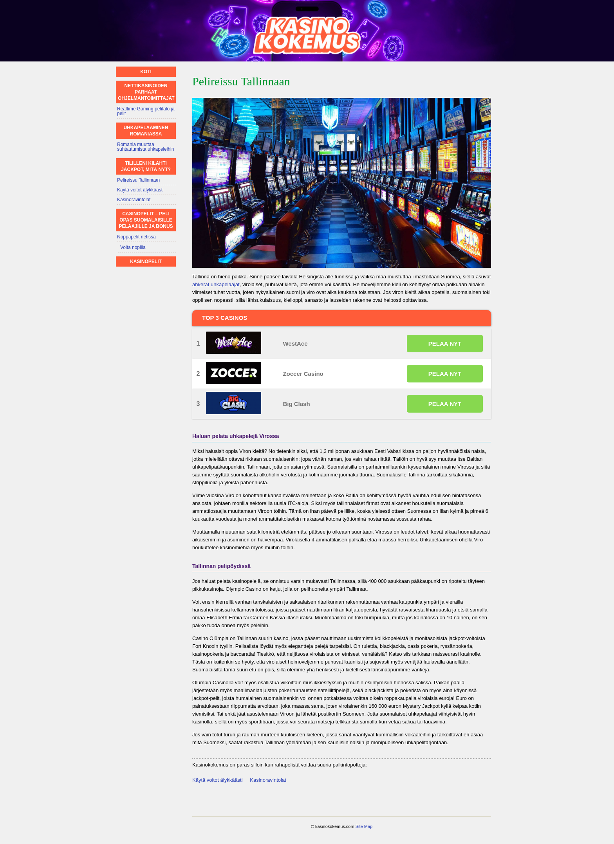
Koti (146, 71)
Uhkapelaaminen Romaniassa (146, 131)
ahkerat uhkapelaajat (216, 284)
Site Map (364, 826)
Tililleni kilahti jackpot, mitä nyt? (146, 166)
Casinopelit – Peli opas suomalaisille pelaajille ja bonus (146, 220)
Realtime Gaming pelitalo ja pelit (146, 111)
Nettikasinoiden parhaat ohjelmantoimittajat (146, 92)
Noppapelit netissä (136, 237)
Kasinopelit (146, 261)
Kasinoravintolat (268, 780)
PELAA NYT (444, 343)
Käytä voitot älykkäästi (217, 780)
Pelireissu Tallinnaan (138, 180)
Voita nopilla (133, 247)
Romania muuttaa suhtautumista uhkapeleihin (145, 147)
